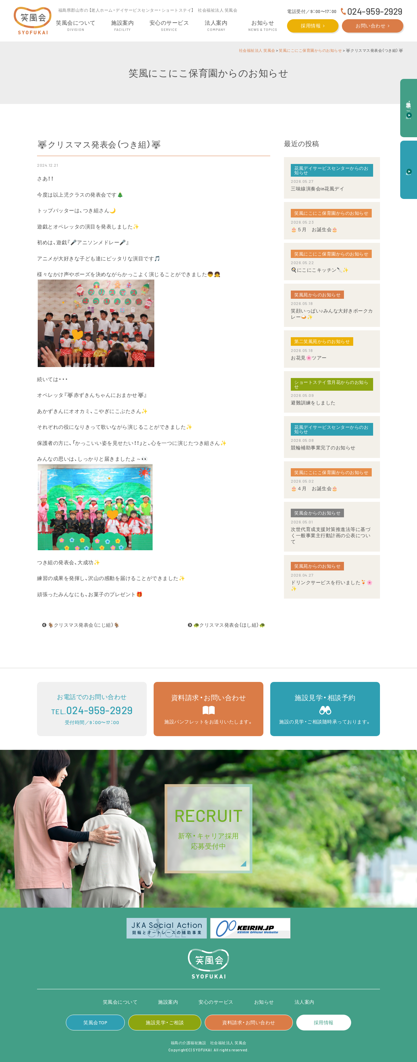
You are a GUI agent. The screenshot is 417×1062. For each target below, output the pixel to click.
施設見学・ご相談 (165, 1022)
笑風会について (120, 1002)
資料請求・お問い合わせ (248, 1022)
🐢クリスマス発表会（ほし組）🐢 (226, 625)
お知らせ (264, 1002)
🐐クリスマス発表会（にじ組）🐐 (81, 625)
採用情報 (311, 25)
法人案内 (304, 1002)
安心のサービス (216, 1002)
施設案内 (168, 1002)
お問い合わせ (370, 25)
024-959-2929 (375, 11)
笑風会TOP (95, 1022)
